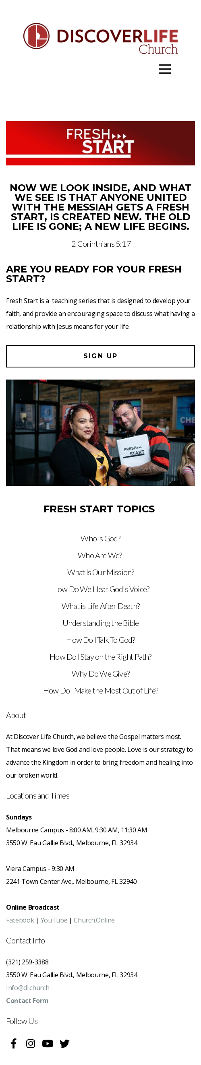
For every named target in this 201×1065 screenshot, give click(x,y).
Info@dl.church (28, 987)
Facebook (20, 920)
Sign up (100, 356)
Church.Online (94, 920)
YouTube (54, 920)
